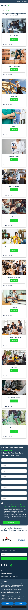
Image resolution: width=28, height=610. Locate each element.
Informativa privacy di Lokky (12, 509)
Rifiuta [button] (7, 603)
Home (2, 10)
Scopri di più (14, 39)
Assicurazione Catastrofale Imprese (9, 576)
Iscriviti (14, 558)
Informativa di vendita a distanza (18, 507)
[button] (26, 581)
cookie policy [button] (12, 588)
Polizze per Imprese (6, 570)
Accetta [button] (20, 603)
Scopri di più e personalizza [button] (14, 607)
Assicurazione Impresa (6, 573)
